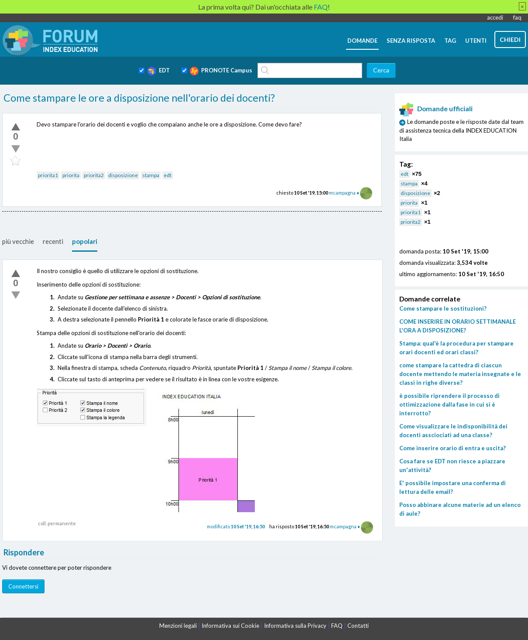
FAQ (337, 625)
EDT (158, 71)
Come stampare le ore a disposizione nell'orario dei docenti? (139, 98)
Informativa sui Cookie (230, 625)
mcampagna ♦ (344, 192)
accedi (495, 17)
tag (450, 40)
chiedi (510, 39)
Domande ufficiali (436, 109)
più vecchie (18, 241)
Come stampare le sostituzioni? (443, 308)
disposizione (123, 175)
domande (362, 40)
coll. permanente (57, 523)
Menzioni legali (178, 625)
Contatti (358, 625)
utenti (476, 40)
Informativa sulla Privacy (295, 625)
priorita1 (48, 175)
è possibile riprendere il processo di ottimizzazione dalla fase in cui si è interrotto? (449, 404)
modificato (236, 526)
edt (167, 175)
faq (517, 17)
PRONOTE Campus (221, 71)
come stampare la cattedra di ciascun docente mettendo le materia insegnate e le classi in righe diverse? (460, 374)
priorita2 (94, 175)
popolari (84, 241)
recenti (53, 241)
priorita (70, 175)
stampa (150, 175)
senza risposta (411, 40)
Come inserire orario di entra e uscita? (452, 448)
